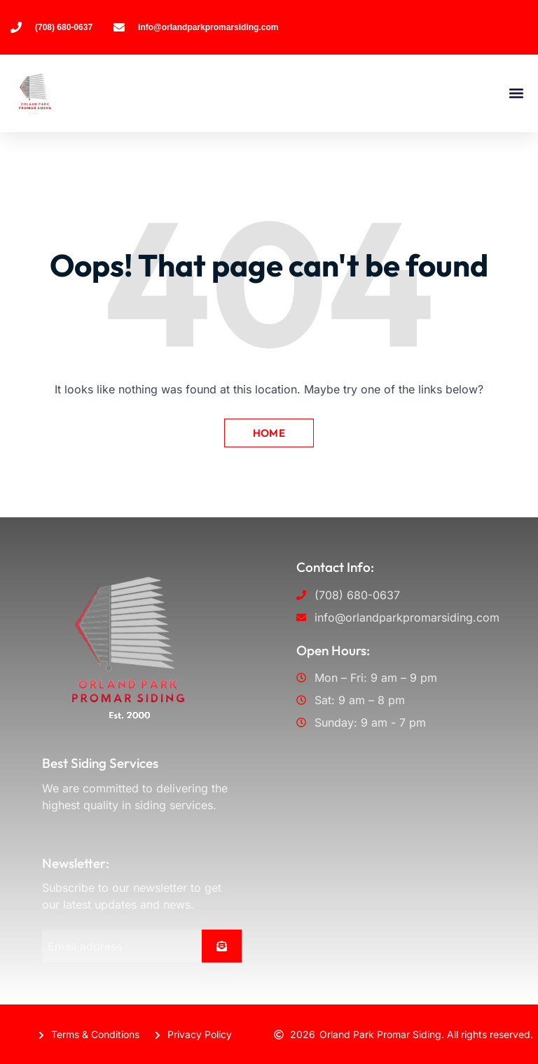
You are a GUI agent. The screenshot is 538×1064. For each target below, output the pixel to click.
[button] (515, 93)
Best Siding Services (100, 763)
